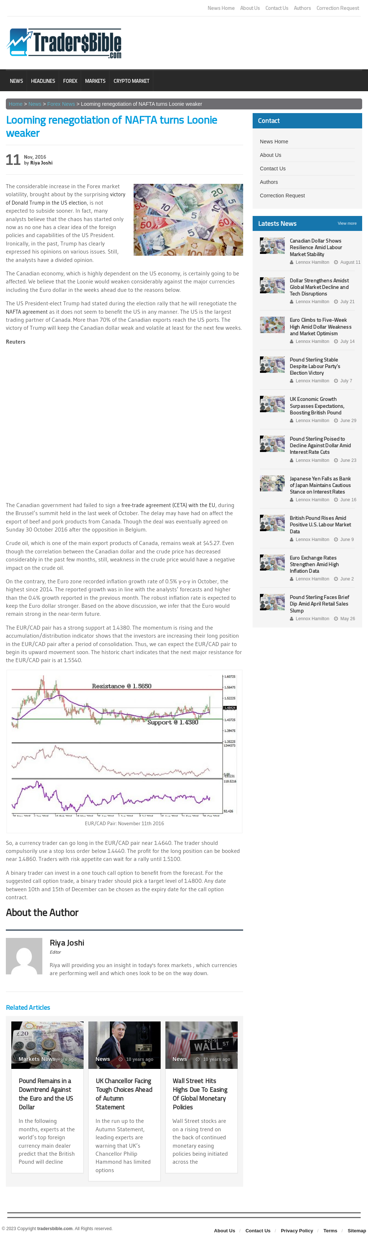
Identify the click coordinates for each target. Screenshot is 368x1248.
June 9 (343, 539)
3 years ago (60, 1059)
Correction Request (338, 8)
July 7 (342, 381)
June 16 (344, 500)
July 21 (343, 302)
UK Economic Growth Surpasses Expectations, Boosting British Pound (316, 405)
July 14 (343, 341)
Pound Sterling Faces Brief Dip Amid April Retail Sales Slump (319, 603)
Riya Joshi (41, 162)
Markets (95, 81)
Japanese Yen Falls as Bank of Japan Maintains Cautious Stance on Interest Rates (322, 485)
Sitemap (357, 1239)
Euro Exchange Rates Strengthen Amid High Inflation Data (314, 564)
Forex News (60, 104)
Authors (302, 8)
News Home (221, 8)
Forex (70, 81)
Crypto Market (131, 81)
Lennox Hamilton (309, 262)
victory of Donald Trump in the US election (58, 202)
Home (15, 104)
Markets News (37, 1059)
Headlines (43, 81)
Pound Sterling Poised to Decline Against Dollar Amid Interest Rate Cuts (319, 445)
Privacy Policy (297, 1239)
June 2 (343, 579)
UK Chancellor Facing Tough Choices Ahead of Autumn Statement (122, 1098)
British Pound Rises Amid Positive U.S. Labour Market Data (319, 524)
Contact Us (276, 8)
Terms (330, 1239)
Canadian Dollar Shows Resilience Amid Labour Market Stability (315, 247)
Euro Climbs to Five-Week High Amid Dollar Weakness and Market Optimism (320, 326)
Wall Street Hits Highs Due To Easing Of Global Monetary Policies (200, 1093)
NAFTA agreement (28, 311)
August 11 (346, 262)
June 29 (344, 420)
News (16, 81)
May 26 (343, 619)
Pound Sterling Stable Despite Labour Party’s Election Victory (314, 366)
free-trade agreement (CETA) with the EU (172, 505)
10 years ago (136, 1059)
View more (347, 223)
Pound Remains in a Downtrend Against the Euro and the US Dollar (46, 1093)
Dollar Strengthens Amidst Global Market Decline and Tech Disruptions (318, 287)
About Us (250, 8)
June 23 (344, 460)
